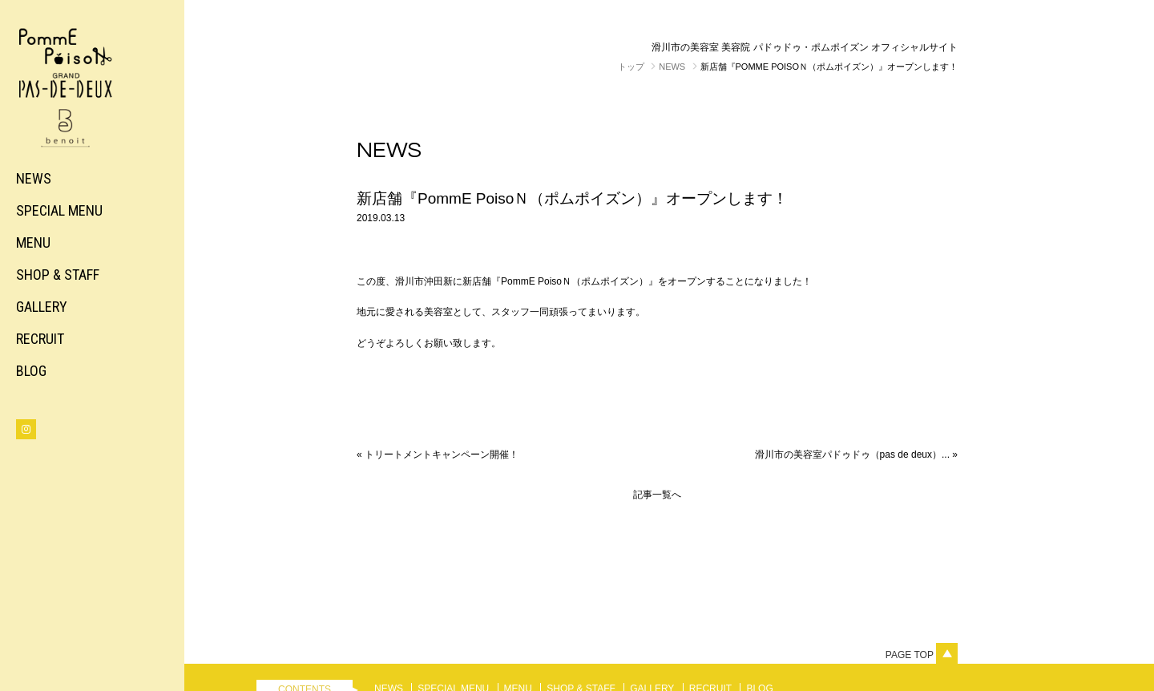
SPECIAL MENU (59, 210)
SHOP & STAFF (57, 274)
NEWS (33, 178)
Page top (922, 655)
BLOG (31, 370)
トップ (631, 66)
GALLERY (41, 306)
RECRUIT (40, 338)
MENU (33, 242)
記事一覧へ (657, 494)
